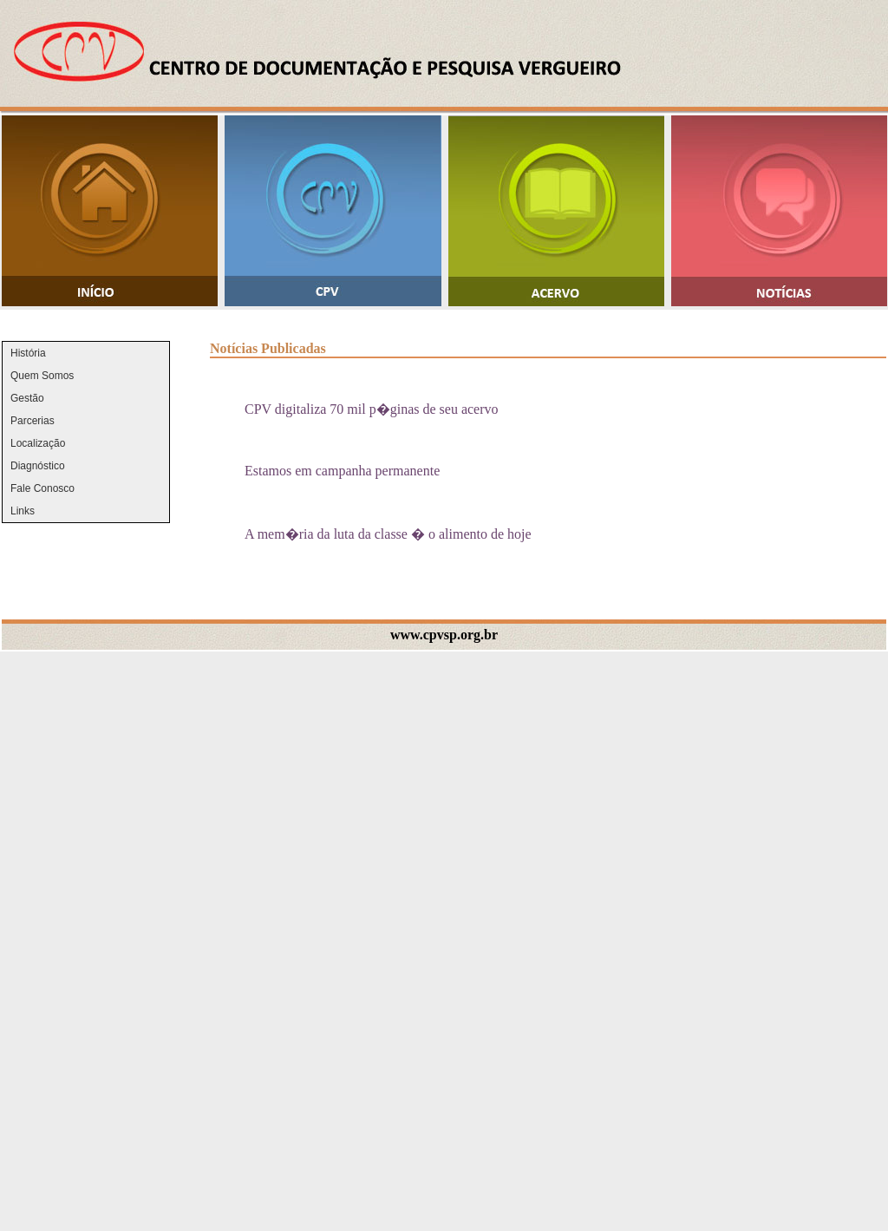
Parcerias (32, 421)
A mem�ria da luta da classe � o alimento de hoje (388, 534)
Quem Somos (42, 376)
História (28, 353)
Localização (37, 443)
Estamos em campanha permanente (342, 470)
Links (22, 511)
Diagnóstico (37, 466)
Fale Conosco (42, 488)
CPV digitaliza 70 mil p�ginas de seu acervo (372, 409)
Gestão (27, 398)
